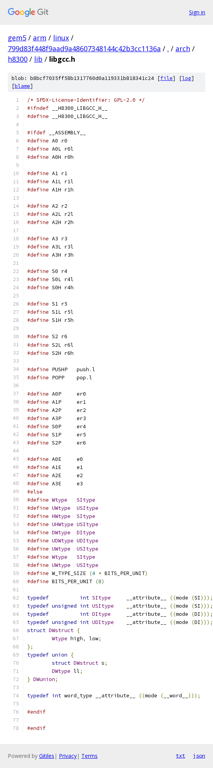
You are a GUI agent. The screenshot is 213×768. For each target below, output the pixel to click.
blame (22, 86)
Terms (89, 755)
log (186, 78)
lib (38, 59)
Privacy (68, 755)
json (199, 755)
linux (61, 37)
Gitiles (46, 755)
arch (182, 48)
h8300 (17, 59)
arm (39, 37)
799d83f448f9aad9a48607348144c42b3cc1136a (84, 48)
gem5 (17, 37)
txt (180, 755)
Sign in (197, 12)
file (166, 78)
